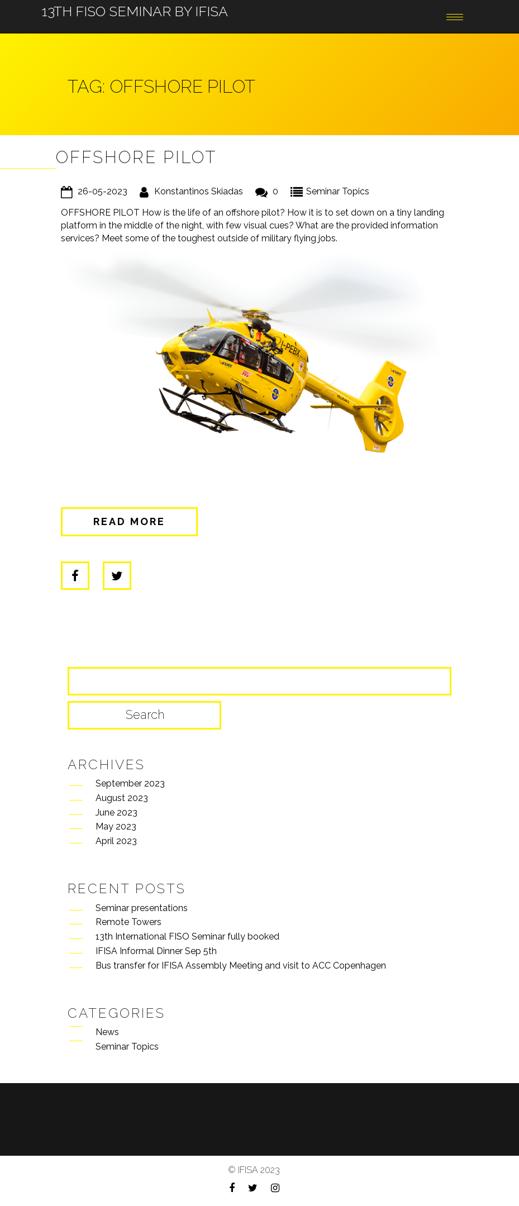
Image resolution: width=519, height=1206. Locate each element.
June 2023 (116, 812)
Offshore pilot (136, 157)
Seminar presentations (142, 908)
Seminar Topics (337, 191)
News (107, 1032)
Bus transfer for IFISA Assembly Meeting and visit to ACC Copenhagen (241, 965)
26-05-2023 (102, 191)
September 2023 (130, 783)
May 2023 (116, 826)
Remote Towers (128, 922)
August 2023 (122, 798)
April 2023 (116, 841)
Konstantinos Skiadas (198, 191)
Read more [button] (129, 521)
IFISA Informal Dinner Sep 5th (156, 951)
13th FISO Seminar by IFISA (134, 3)
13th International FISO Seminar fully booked (187, 936)
